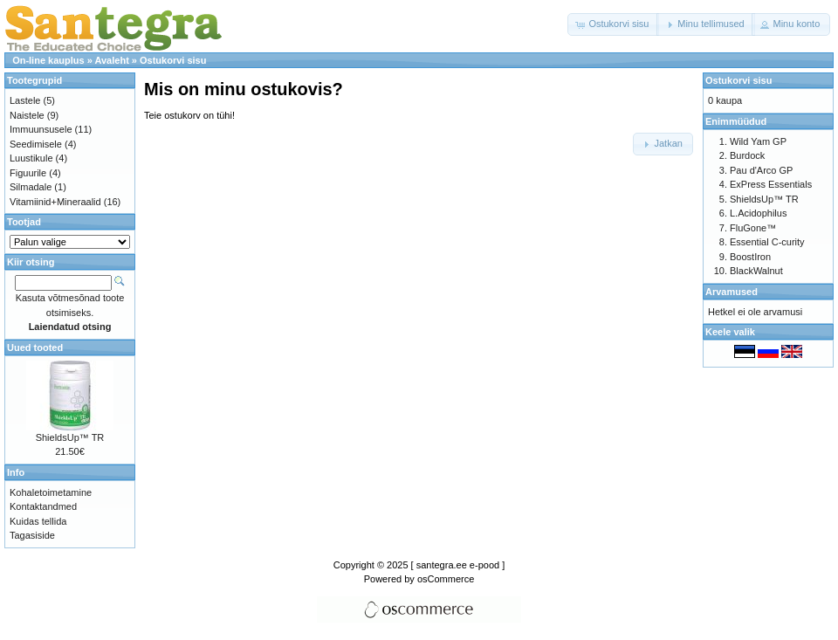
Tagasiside (32, 535)
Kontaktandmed (43, 506)
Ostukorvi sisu (173, 60)
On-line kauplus (48, 60)
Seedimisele (36, 144)
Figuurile (28, 173)
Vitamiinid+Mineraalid (55, 201)
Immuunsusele (41, 129)
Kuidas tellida (38, 521)
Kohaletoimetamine (51, 492)
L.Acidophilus (758, 213)
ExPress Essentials (771, 184)
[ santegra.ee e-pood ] (458, 565)
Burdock (747, 155)
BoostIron (750, 256)
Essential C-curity (767, 242)
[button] (613, 24)
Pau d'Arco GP (761, 170)
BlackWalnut (756, 270)
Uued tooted (35, 347)
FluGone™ (753, 228)
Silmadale (31, 187)
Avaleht (111, 60)
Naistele (27, 115)
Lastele (25, 100)
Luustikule (31, 158)
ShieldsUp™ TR (70, 437)
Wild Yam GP (758, 141)
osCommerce (445, 579)
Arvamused (731, 291)
